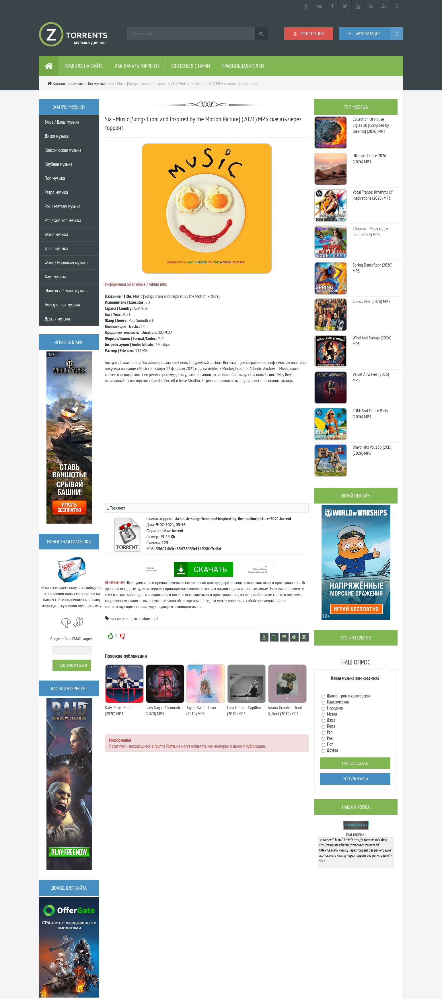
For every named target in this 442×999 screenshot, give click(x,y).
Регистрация (308, 33)
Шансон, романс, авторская (348, 696)
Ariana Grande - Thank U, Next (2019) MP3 (285, 710)
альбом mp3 (148, 618)
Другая (332, 750)
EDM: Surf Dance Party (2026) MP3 (370, 413)
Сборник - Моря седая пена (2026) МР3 (370, 231)
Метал (331, 714)
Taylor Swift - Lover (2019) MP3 (201, 710)
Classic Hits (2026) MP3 (371, 301)
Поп (330, 744)
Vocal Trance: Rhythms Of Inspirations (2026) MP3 (373, 195)
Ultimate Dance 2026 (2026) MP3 (369, 158)
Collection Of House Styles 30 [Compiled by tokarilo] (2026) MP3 (371, 125)
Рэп (329, 732)
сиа (118, 618)
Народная (334, 708)
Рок (329, 738)
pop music (130, 618)
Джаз (330, 720)
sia (112, 618)
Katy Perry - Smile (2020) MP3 (119, 710)
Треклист (117, 508)
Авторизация (364, 33)
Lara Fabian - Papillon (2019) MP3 (244, 710)
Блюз (330, 726)
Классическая (337, 702)
